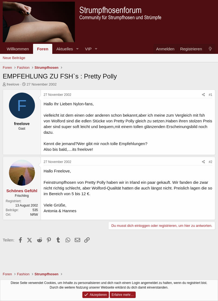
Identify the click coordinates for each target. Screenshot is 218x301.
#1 (210, 95)
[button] (77, 49)
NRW (34, 215)
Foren (42, 49)
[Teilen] (203, 95)
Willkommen (18, 49)
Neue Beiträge (14, 58)
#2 (210, 162)
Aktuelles (64, 49)
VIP (88, 49)
